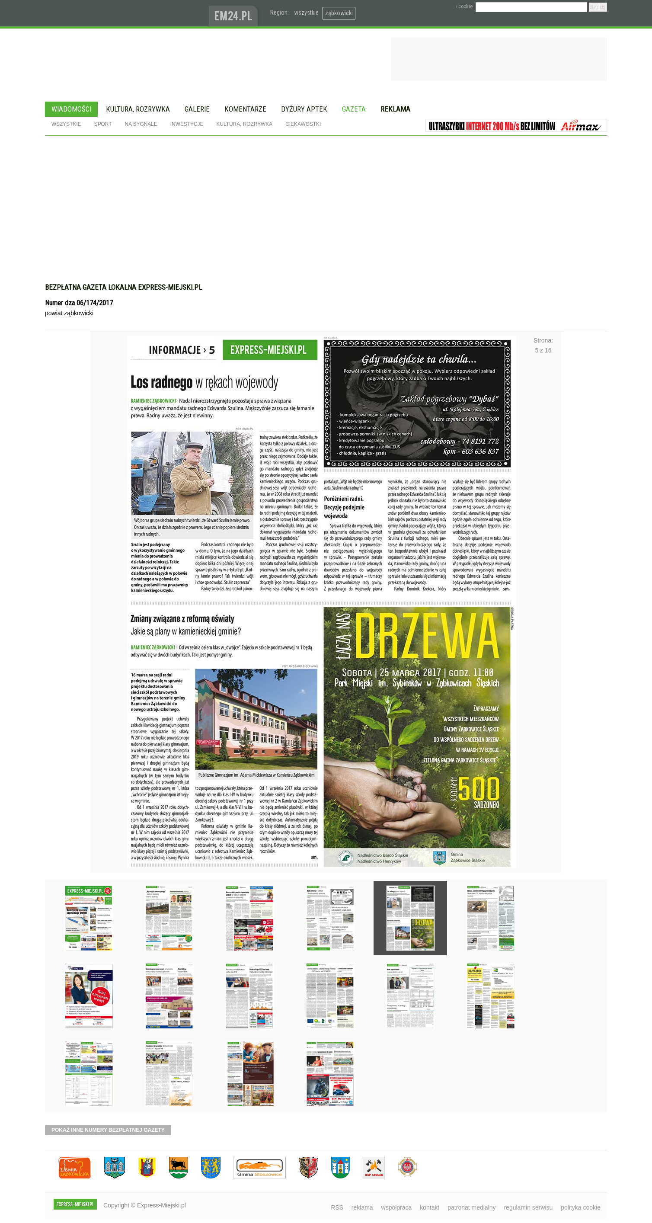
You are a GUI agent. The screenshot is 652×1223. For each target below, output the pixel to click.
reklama (362, 1207)
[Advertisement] (326, 200)
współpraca (396, 1207)
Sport (103, 124)
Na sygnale (141, 124)
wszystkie (306, 12)
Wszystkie (66, 124)
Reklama (395, 109)
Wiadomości (71, 109)
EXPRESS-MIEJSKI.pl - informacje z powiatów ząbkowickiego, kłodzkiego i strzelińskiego (127, 13)
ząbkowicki (339, 13)
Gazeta (354, 109)
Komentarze (245, 109)
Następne (543, 580)
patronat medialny (471, 1207)
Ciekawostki (303, 124)
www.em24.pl (235, 13)
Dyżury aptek (304, 109)
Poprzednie (108, 580)
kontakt (429, 1207)
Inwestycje (187, 124)
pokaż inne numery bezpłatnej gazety (108, 1130)
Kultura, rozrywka (138, 109)
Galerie (197, 109)
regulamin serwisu (528, 1207)
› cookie (464, 6)
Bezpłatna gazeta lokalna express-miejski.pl (123, 287)
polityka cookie (581, 1207)
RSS (337, 1207)
